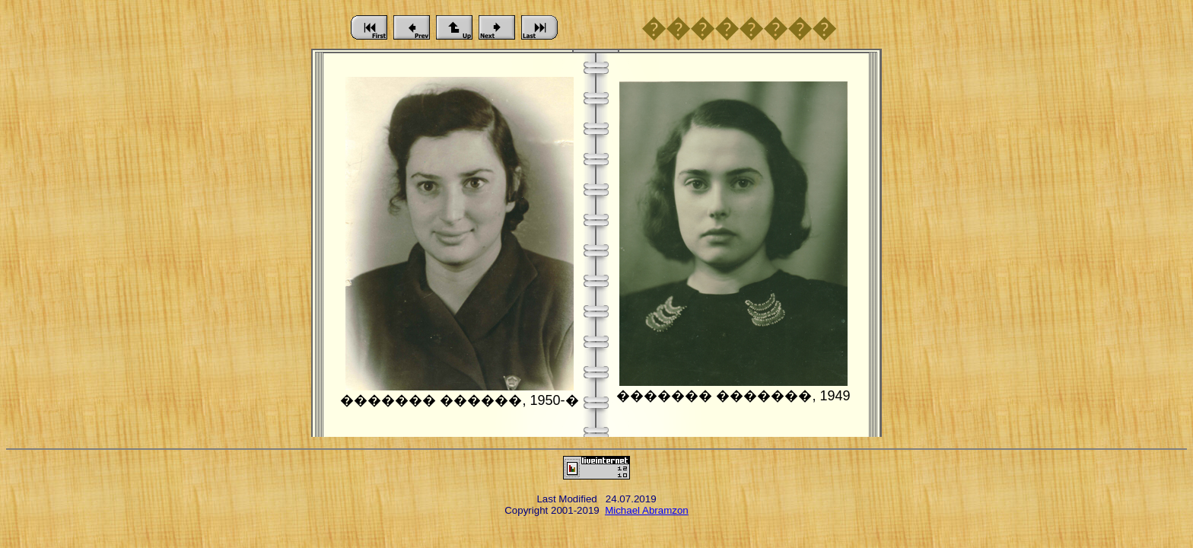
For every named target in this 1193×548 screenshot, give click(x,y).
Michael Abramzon (647, 510)
